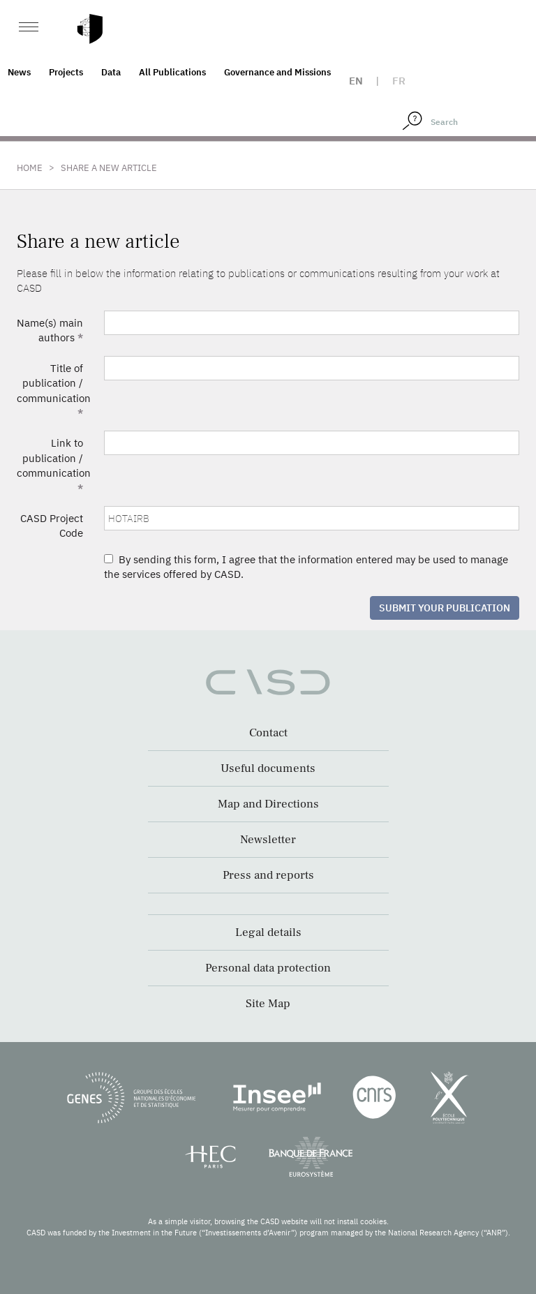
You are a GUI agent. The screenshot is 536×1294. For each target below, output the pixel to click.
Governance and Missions (277, 72)
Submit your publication (444, 608)
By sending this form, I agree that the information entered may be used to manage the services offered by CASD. (306, 567)
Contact (268, 733)
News (19, 72)
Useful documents (268, 768)
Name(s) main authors (50, 330)
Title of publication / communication (54, 390)
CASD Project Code (51, 526)
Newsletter (268, 839)
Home (30, 168)
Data (111, 72)
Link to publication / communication (54, 465)
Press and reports (268, 875)
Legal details (268, 932)
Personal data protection (268, 968)
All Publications (172, 72)
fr (398, 80)
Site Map (268, 1003)
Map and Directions (268, 804)
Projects (66, 72)
